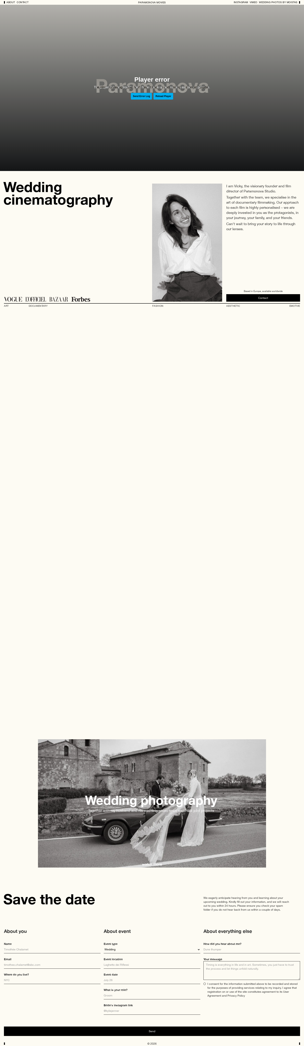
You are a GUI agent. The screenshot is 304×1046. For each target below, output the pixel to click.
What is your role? (116, 989)
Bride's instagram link (118, 1005)
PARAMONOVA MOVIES (152, 2)
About (10, 2)
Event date (111, 974)
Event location (113, 959)
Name (8, 943)
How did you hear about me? (222, 943)
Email (7, 959)
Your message (212, 959)
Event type (110, 943)
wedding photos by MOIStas (278, 2)
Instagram (241, 2)
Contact (23, 2)
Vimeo (253, 2)
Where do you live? (16, 974)
